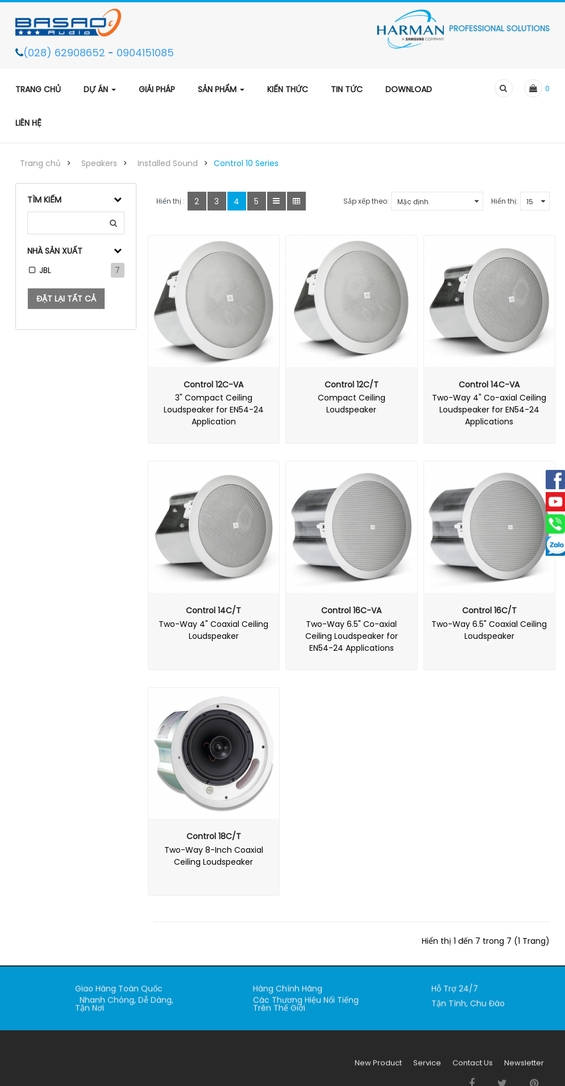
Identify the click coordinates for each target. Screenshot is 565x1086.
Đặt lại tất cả (66, 298)
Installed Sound (168, 163)
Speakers (99, 163)
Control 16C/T (489, 610)
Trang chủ (40, 163)
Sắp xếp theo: (366, 201)
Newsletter (524, 1068)
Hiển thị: (504, 201)
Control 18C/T (213, 836)
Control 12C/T (352, 384)
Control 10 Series (246, 163)
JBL (45, 270)
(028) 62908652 (65, 53)
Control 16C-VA (351, 610)
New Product (378, 1068)
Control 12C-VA (213, 384)
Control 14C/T (213, 610)
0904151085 (145, 53)
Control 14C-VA (489, 384)
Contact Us (472, 1068)
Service (427, 1068)
